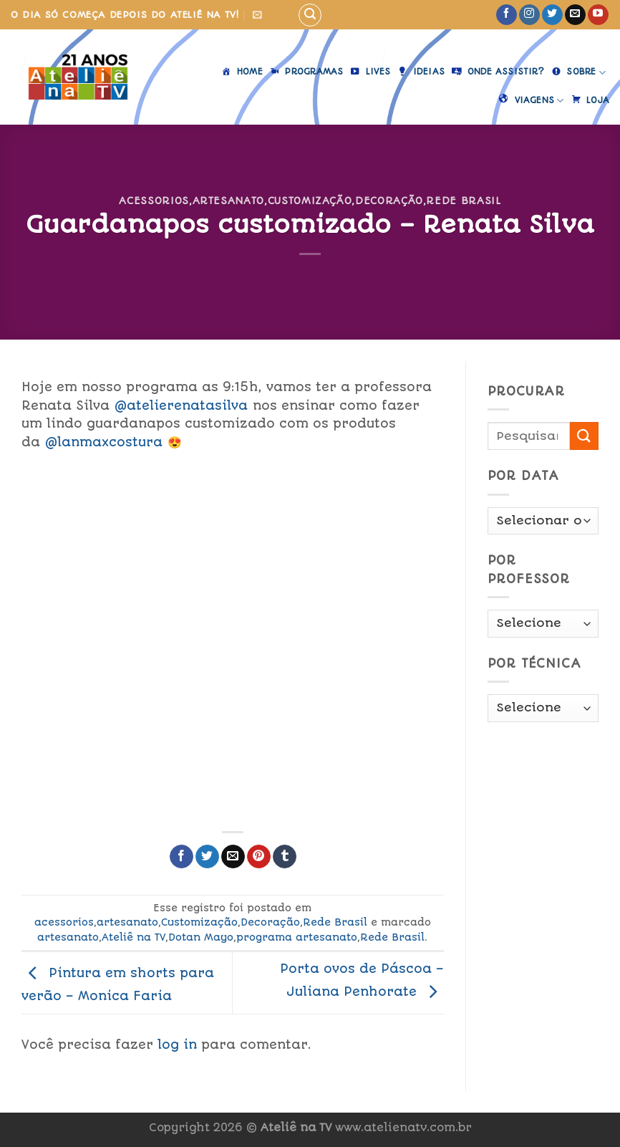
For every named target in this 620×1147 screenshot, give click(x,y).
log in (177, 1044)
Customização (310, 200)
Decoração (389, 200)
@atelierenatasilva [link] (181, 405)
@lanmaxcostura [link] (104, 442)
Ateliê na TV (133, 937)
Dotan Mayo (200, 937)
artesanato (228, 200)
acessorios (153, 200)
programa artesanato (296, 937)
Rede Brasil (463, 200)
